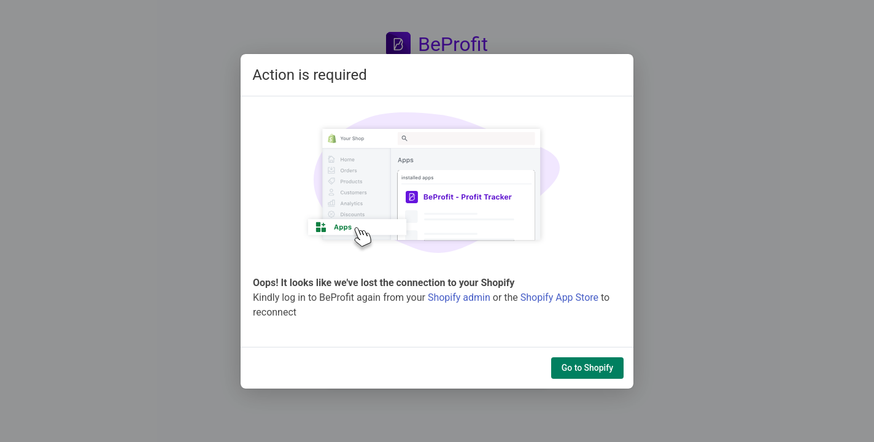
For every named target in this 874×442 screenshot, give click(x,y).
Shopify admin (459, 297)
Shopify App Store (559, 297)
